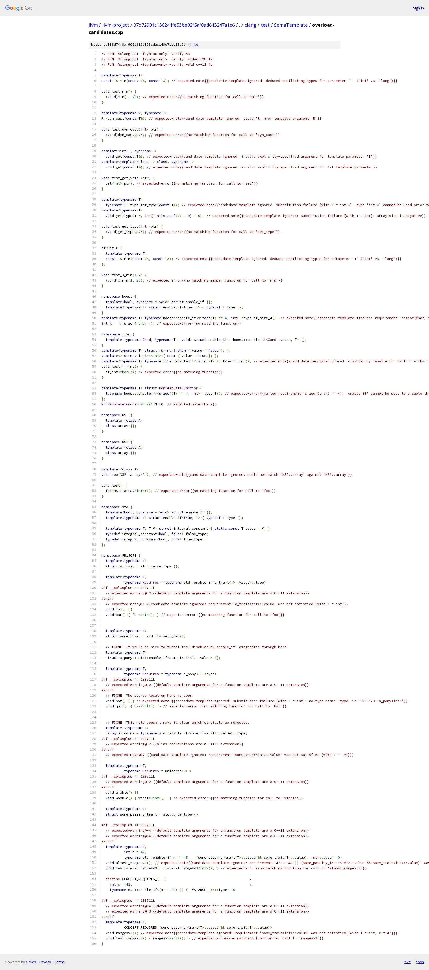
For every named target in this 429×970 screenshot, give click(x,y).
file (194, 44)
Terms (59, 961)
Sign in (418, 8)
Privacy (45, 961)
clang (250, 25)
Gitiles (31, 961)
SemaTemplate (291, 25)
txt (407, 961)
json (420, 961)
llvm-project (115, 25)
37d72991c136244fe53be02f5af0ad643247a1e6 (184, 25)
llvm (93, 25)
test (265, 25)
